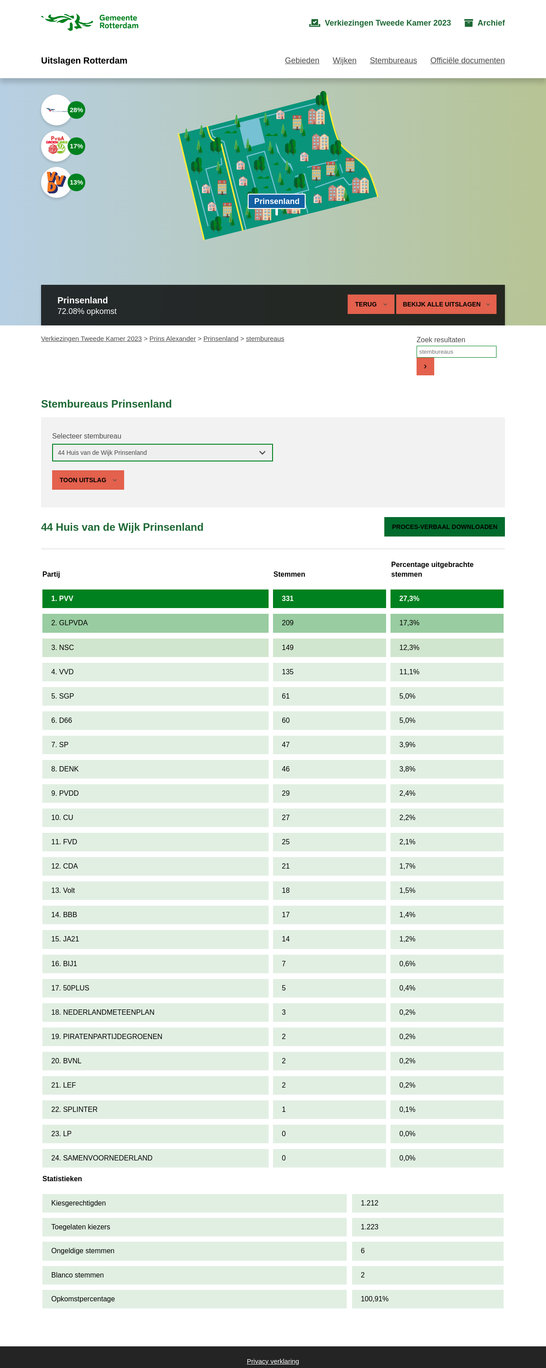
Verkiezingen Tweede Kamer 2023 (91, 338)
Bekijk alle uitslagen (446, 304)
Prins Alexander (172, 338)
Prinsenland (221, 338)
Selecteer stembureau (86, 436)
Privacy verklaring (273, 1361)
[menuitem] (380, 23)
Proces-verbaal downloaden (444, 526)
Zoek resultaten (441, 340)
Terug (366, 304)
